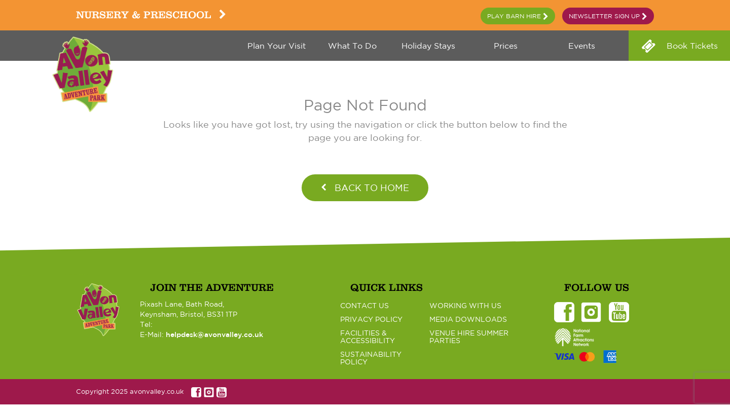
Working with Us (465, 306)
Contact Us (364, 306)
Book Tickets (691, 45)
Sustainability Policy (371, 358)
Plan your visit (276, 45)
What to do (352, 45)
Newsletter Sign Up (608, 16)
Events (580, 45)
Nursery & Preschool (151, 15)
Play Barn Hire (518, 16)
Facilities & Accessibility (367, 337)
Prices (504, 45)
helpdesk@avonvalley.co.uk (214, 334)
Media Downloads (468, 319)
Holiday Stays (428, 45)
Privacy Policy (371, 319)
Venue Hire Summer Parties (468, 337)
